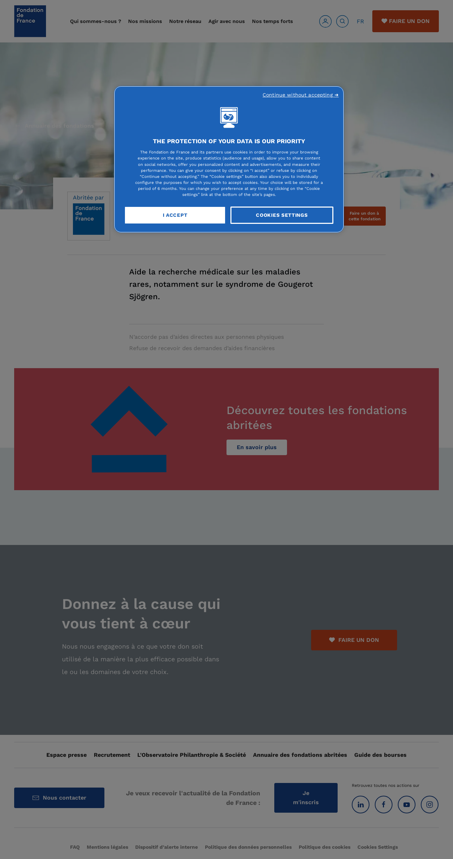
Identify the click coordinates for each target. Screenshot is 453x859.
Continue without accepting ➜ (301, 95)
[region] (229, 159)
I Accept (175, 215)
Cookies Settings (282, 215)
